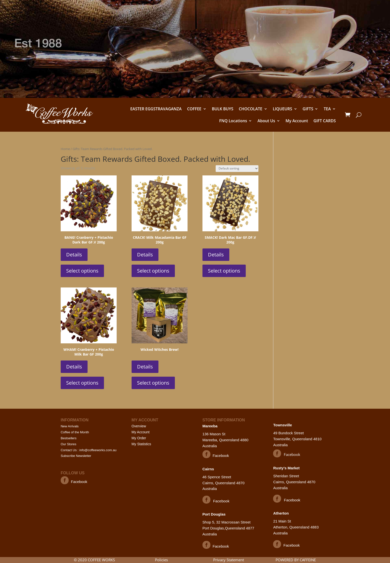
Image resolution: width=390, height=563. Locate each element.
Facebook (79, 482)
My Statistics (141, 444)
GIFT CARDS (324, 120)
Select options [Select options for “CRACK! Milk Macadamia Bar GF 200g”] (153, 270)
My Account (297, 120)
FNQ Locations (233, 120)
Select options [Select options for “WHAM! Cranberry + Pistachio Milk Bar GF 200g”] (82, 382)
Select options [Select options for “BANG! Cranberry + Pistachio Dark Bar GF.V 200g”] (82, 270)
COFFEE (194, 109)
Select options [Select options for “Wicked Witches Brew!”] (153, 382)
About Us (266, 120)
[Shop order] (237, 168)
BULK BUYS (222, 109)
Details (74, 254)
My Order (139, 438)
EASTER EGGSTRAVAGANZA (156, 109)
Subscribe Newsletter (76, 456)
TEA (327, 109)
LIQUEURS (282, 109)
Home (65, 149)
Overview (139, 426)
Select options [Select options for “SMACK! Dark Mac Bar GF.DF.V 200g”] (224, 270)
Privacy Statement (228, 559)
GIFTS (308, 109)
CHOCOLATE (250, 109)
